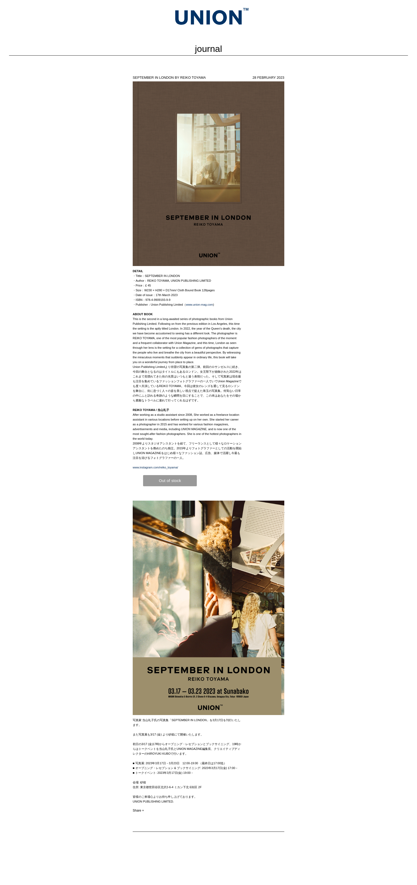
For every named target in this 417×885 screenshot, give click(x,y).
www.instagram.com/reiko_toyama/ (155, 467)
